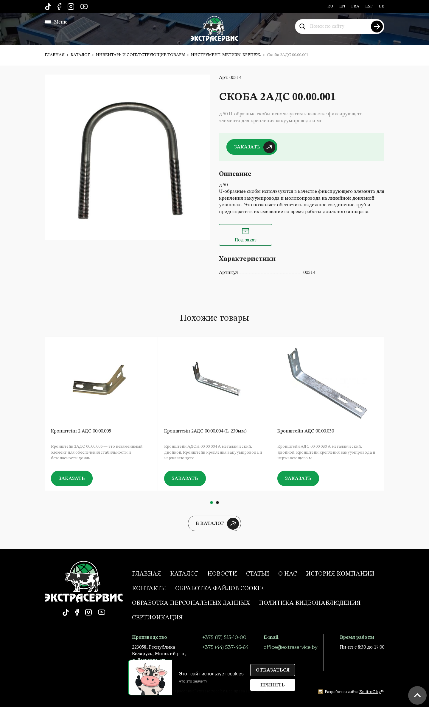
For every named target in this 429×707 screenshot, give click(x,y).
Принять (272, 685)
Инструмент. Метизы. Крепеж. (226, 55)
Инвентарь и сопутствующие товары (140, 55)
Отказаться (273, 670)
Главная (55, 55)
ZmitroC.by (370, 692)
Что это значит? (193, 681)
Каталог (80, 55)
